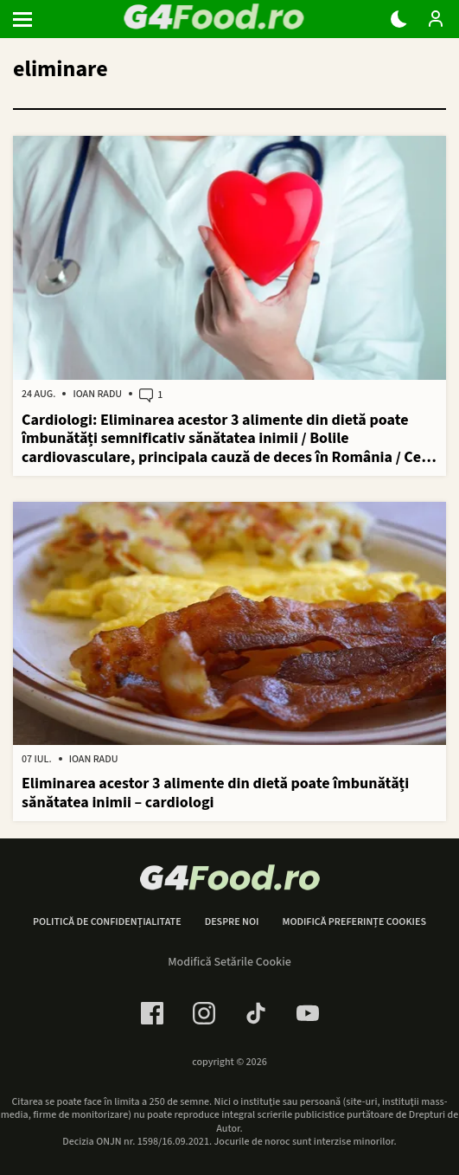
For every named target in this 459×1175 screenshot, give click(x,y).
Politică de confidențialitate (107, 922)
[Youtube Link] (307, 1013)
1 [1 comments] (151, 395)
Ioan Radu (97, 394)
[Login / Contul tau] (435, 19)
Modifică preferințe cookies (354, 922)
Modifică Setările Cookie (229, 962)
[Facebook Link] (152, 1013)
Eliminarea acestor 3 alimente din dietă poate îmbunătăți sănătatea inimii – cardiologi (215, 793)
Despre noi (232, 922)
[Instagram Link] (204, 1013)
